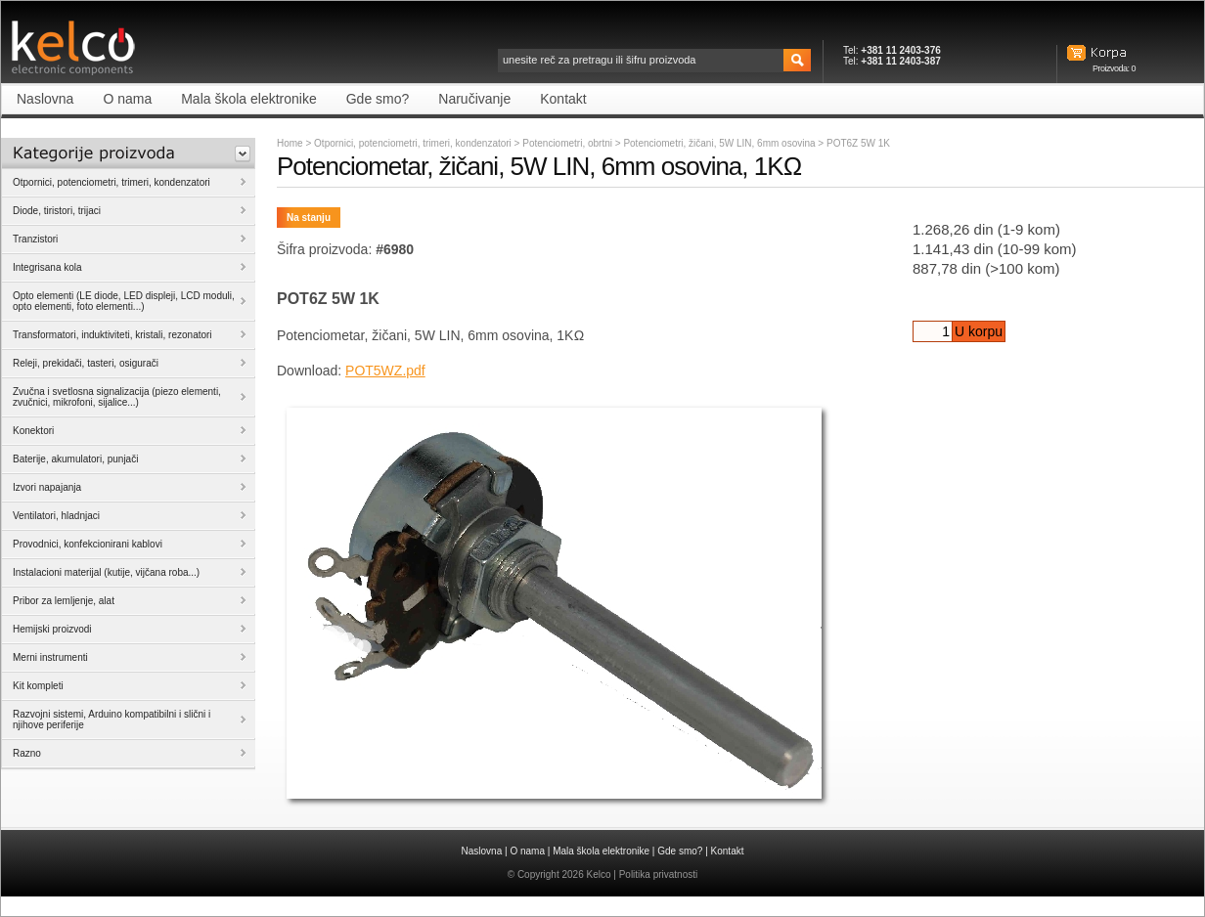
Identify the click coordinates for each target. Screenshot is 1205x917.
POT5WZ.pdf (385, 370)
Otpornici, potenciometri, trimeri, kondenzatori (413, 143)
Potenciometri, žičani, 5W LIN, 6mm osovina (720, 143)
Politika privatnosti (658, 874)
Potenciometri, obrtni (568, 143)
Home (290, 143)
